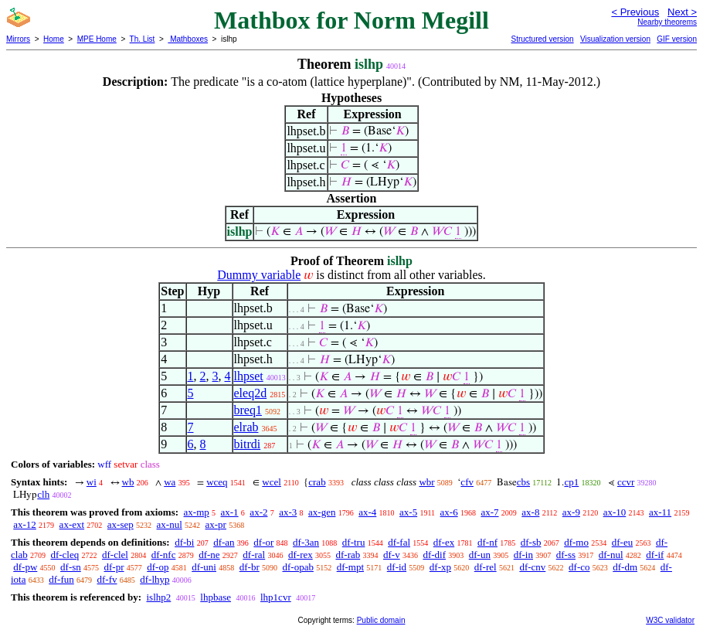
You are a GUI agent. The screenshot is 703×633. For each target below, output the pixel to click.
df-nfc (163, 554)
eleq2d (250, 393)
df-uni (204, 567)
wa (169, 482)
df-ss (566, 554)
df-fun (61, 579)
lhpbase (215, 597)
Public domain (381, 620)
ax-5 (408, 512)
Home (53, 39)
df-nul (611, 554)
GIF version (677, 39)
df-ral (254, 554)
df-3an (306, 542)
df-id (396, 567)
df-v (391, 554)
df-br (249, 567)
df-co (579, 567)
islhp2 (158, 597)
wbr (426, 482)
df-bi (184, 542)
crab (316, 482)
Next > (682, 12)
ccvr (625, 482)
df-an (223, 542)
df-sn (70, 567)
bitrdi (247, 444)
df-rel (485, 567)
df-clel (115, 554)
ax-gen (321, 512)
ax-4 (367, 512)
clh (43, 494)
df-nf (487, 542)
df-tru (353, 542)
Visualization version (615, 39)
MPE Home (97, 39)
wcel (271, 482)
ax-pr (215, 524)
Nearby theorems (667, 22)
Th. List (142, 39)
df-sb (531, 542)
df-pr (114, 567)
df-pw (25, 567)
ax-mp (196, 512)
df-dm (625, 567)
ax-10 (615, 512)
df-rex (300, 554)
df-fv (107, 579)
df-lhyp (154, 579)
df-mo (576, 542)
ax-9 (571, 512)
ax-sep (120, 524)
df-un (480, 554)
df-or (263, 542)
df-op (157, 567)
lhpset (248, 376)
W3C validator (670, 620)
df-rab (347, 554)
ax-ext (71, 524)
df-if (655, 554)
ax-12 (24, 524)
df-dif (434, 554)
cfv (467, 482)
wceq (216, 482)
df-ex (443, 542)
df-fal (399, 542)
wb (128, 482)
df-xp (440, 567)
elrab (246, 427)
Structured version (542, 39)
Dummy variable (259, 274)
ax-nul (169, 524)
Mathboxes (188, 39)
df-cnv (532, 567)
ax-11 (660, 512)
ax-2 (258, 512)
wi (92, 482)
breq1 (248, 410)
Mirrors (18, 39)
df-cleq (64, 554)
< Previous (635, 12)
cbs (523, 482)
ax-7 (489, 512)
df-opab (297, 567)
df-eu (622, 542)
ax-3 (288, 512)
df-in (523, 554)
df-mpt (350, 567)
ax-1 (230, 512)
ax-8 (530, 512)
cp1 (571, 482)
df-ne (209, 554)
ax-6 (449, 512)
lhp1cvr (275, 597)
